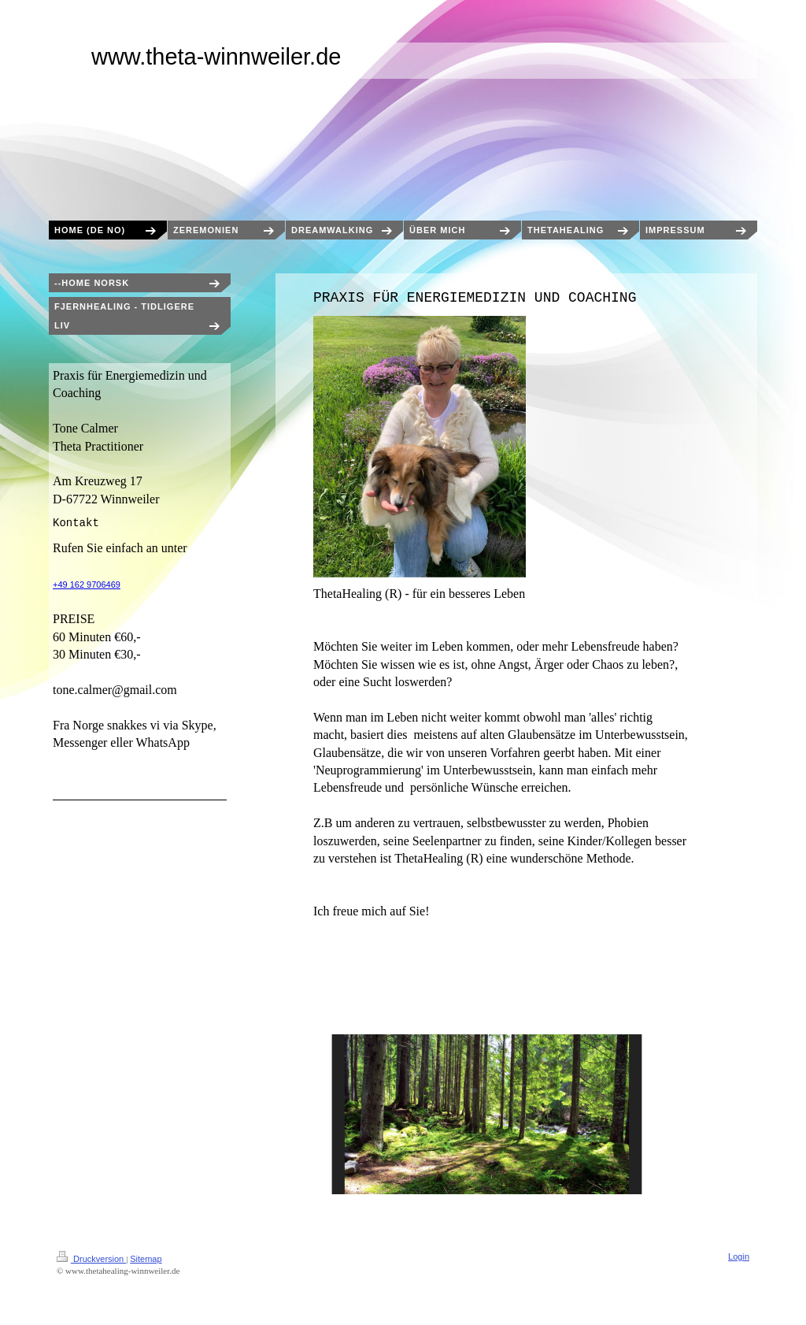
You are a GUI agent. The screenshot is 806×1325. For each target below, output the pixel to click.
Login (738, 1256)
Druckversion (91, 1259)
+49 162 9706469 (86, 584)
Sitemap (145, 1259)
